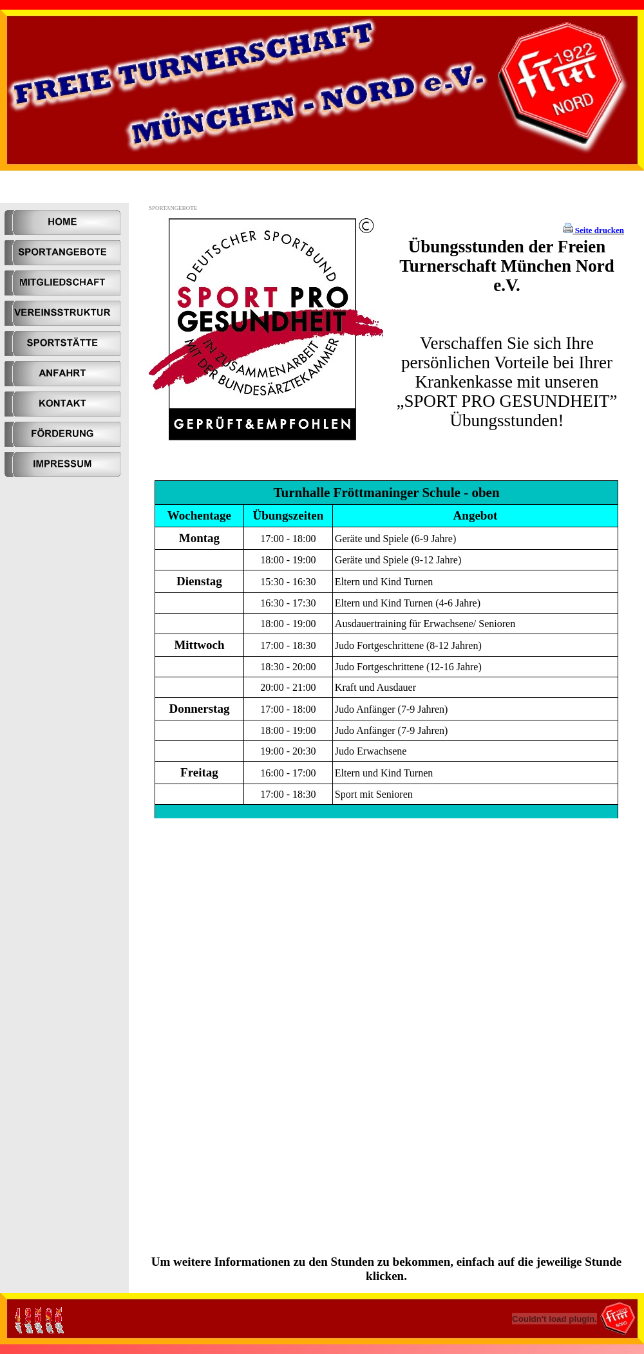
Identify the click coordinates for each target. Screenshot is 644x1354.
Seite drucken (598, 230)
